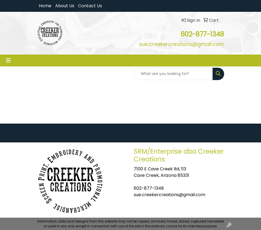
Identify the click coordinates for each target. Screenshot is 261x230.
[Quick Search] (173, 74)
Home (45, 6)
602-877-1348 (149, 188)
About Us (64, 6)
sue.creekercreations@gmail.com (169, 195)
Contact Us (90, 6)
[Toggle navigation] (8, 60)
